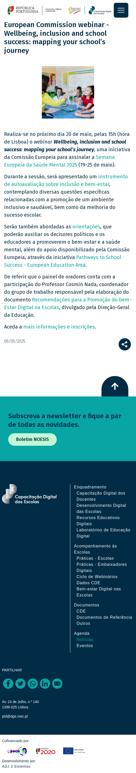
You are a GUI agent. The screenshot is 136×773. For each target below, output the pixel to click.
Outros (83, 623)
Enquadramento (90, 487)
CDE (81, 611)
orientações (86, 227)
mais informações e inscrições (59, 327)
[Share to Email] (57, 683)
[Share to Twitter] (20, 683)
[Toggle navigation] (121, 10)
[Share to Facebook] (8, 683)
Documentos (87, 605)
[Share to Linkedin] (45, 683)
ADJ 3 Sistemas (16, 766)
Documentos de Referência (104, 617)
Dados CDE (88, 583)
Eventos (85, 645)
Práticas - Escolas (95, 558)
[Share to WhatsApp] (33, 683)
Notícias (85, 639)
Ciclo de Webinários (97, 577)
